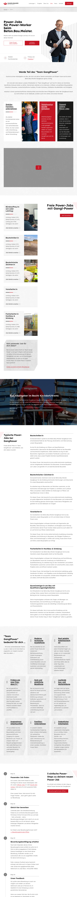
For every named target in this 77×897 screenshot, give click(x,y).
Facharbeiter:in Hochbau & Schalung (12, 316)
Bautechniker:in (12, 238)
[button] (38, 167)
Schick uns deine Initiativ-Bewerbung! (18, 367)
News (55, 3)
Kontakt (61, 3)
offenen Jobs (21, 785)
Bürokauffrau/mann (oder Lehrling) (12, 209)
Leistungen (32, 3)
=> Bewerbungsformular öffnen (20, 832)
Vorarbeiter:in (11, 289)
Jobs (51, 3)
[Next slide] (66, 412)
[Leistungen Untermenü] (35, 3)
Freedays (30, 59)
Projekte (39, 3)
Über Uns (45, 3)
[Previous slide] (63, 412)
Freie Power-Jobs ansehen (13, 43)
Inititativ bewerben (32, 43)
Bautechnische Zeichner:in (12, 263)
